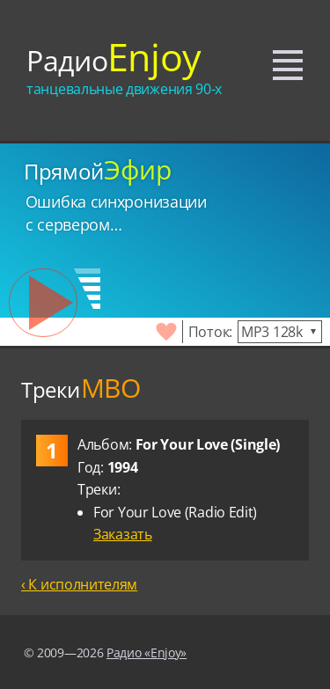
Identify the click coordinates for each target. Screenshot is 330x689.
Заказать (122, 534)
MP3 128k (272, 331)
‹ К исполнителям (79, 584)
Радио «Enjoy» (146, 652)
